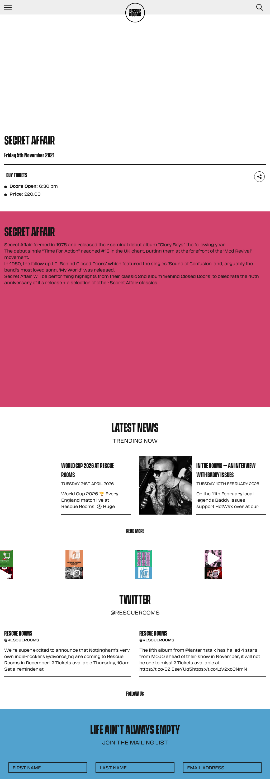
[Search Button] (259, 7)
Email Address (205, 768)
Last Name (113, 768)
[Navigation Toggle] (10, 7)
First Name (27, 768)
